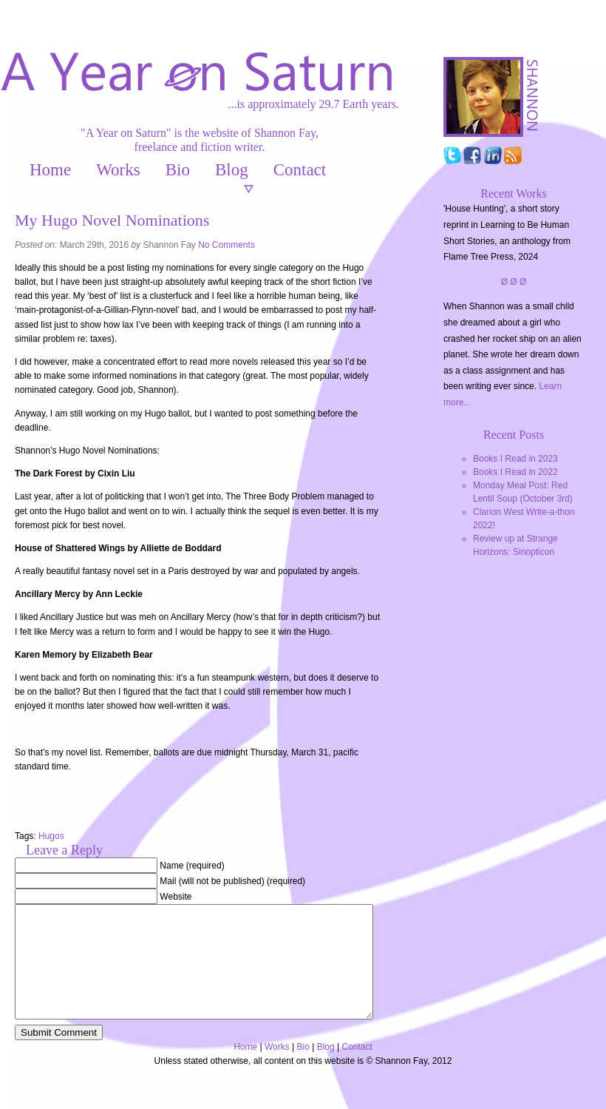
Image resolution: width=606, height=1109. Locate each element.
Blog (231, 170)
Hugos (51, 836)
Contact (300, 170)
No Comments (226, 245)
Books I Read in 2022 (515, 472)
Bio (178, 170)
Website (175, 896)
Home (50, 170)
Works (118, 170)
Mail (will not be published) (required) (232, 881)
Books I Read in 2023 (515, 459)
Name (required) (192, 865)
